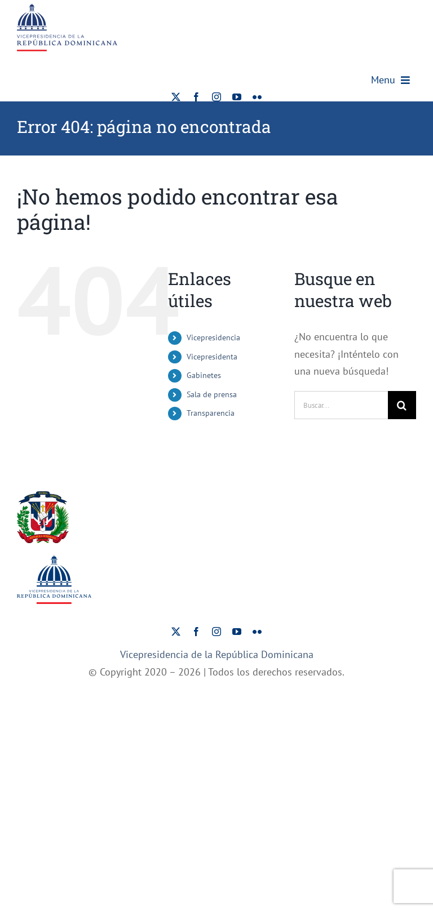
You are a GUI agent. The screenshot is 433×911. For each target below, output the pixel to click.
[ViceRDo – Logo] (67, 7)
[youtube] (236, 96)
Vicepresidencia (213, 337)
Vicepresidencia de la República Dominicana (216, 654)
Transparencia (211, 413)
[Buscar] (402, 405)
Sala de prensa (212, 394)
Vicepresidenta (212, 357)
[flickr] (257, 96)
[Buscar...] (341, 405)
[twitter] (175, 96)
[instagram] (216, 96)
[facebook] (196, 96)
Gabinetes (204, 375)
